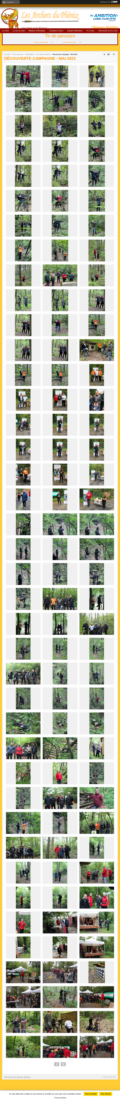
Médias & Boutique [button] (37, 31)
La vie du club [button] (19, 31)
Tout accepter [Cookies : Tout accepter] (91, 1094)
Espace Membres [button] (75, 31)
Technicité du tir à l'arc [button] (108, 31)
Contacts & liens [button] (56, 31)
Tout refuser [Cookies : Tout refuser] (105, 1094)
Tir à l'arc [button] (90, 31)
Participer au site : (108, 2)
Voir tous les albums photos (17, 1077)
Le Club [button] (5, 31)
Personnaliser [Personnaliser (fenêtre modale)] (60, 1098)
